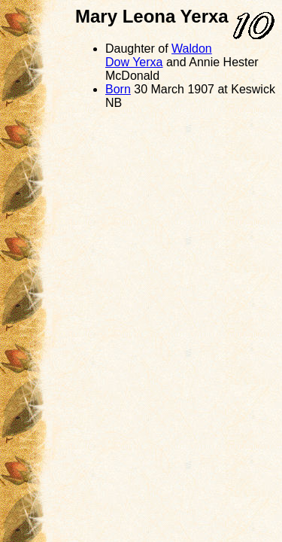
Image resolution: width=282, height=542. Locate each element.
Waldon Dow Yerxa (158, 55)
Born (118, 89)
